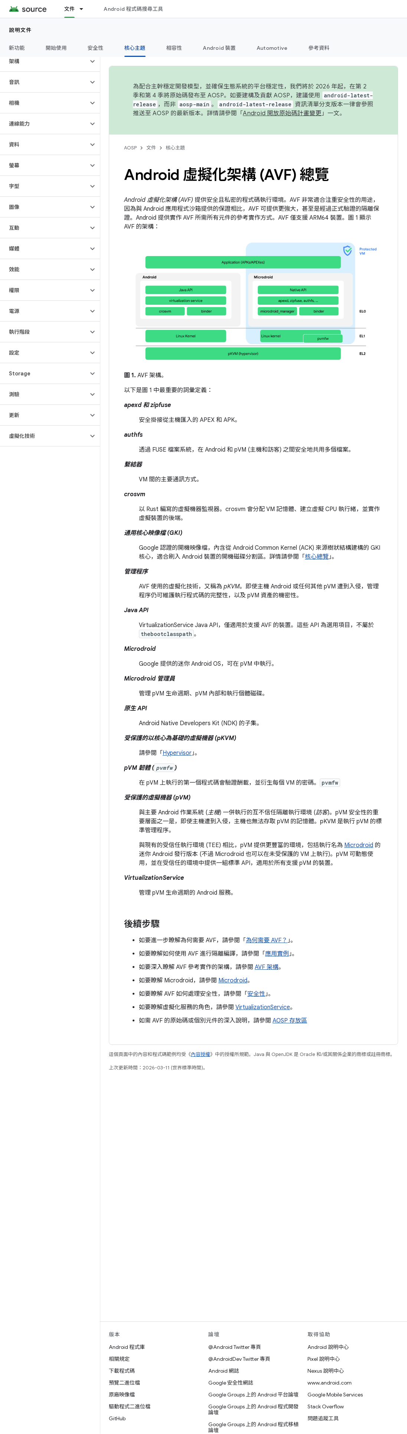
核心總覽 (317, 557)
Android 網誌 (223, 1370)
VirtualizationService (262, 1007)
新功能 (17, 48)
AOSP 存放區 (290, 1020)
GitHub (117, 1418)
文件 (151, 148)
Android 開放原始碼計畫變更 (282, 113)
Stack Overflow (325, 1406)
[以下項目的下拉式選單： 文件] (85, 9)
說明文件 (20, 30)
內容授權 (200, 1054)
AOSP (130, 148)
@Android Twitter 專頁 (234, 1347)
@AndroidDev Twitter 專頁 (239, 1359)
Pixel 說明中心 (323, 1359)
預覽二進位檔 (124, 1382)
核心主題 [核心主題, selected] (135, 48)
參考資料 (318, 48)
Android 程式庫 (127, 1347)
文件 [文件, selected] (69, 9)
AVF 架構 (267, 967)
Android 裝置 (219, 48)
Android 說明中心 (328, 1347)
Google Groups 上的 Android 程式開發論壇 (253, 1409)
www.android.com (329, 1382)
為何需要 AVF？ (266, 940)
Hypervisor (177, 753)
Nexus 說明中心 (325, 1370)
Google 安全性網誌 (230, 1382)
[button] (44, 61)
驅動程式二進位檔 (129, 1406)
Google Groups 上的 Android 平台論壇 (253, 1394)
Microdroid (358, 845)
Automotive (272, 48)
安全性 (96, 48)
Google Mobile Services (335, 1394)
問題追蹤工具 (323, 1418)
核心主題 (175, 148)
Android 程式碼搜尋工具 (133, 9)
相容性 (174, 48)
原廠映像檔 (122, 1394)
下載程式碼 (122, 1370)
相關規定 (119, 1359)
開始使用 (56, 48)
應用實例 (277, 953)
